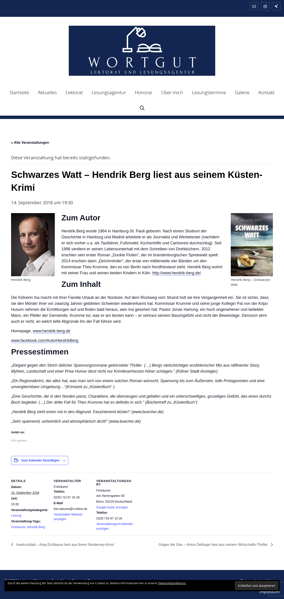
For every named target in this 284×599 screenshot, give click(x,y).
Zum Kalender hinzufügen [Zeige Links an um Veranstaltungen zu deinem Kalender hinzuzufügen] (40, 460)
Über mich (172, 92)
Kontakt (266, 92)
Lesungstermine (209, 92)
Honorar (143, 92)
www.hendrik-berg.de (51, 331)
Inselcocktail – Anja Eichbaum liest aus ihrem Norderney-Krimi (64, 544)
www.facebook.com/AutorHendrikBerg (44, 340)
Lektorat (74, 92)
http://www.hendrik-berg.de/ (176, 273)
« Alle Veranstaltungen (30, 142)
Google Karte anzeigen (112, 507)
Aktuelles (47, 92)
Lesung (16, 515)
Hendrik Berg (36, 527)
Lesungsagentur (109, 92)
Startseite (19, 92)
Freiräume (18, 527)
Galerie (242, 92)
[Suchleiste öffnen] (142, 108)
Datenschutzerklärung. (172, 583)
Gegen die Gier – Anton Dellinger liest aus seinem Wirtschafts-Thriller (214, 544)
